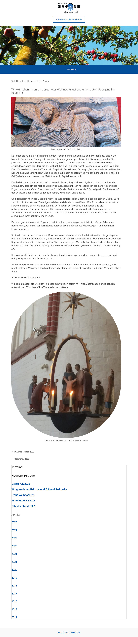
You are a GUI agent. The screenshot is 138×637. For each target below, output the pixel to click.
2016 (14, 601)
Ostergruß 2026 (21, 483)
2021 (14, 554)
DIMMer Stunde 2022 (24, 451)
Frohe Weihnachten (23, 495)
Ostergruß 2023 (21, 458)
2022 (14, 546)
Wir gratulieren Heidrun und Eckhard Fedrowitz (39, 489)
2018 (14, 585)
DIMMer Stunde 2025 (24, 506)
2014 (14, 617)
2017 (14, 593)
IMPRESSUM (75, 633)
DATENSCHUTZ (63, 633)
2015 (14, 609)
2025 (14, 522)
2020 (14, 569)
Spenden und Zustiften (69, 19)
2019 (14, 577)
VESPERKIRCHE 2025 (23, 500)
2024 (14, 530)
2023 (14, 538)
